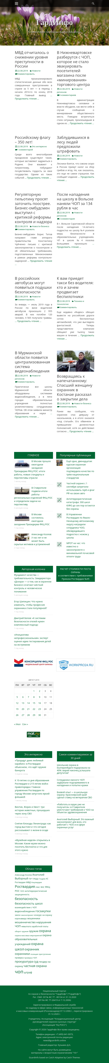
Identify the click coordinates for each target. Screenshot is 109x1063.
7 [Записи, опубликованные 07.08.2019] (28, 696)
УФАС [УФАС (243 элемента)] (38, 887)
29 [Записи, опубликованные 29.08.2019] (34, 715)
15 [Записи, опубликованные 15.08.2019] (34, 703)
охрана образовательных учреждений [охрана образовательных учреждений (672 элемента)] (33, 939)
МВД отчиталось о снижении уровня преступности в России (32, 59)
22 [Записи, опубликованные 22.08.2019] (34, 709)
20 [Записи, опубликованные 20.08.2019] (23, 709)
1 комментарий (25, 149)
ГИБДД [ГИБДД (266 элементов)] (35, 879)
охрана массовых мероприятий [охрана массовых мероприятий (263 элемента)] (28, 935)
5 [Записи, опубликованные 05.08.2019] (17, 696)
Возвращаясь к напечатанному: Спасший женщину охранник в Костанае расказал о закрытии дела (74, 388)
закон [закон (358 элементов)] (18, 915)
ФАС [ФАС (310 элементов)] (43, 887)
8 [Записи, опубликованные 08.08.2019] (34, 696)
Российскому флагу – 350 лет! (32, 140)
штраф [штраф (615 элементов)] (28, 972)
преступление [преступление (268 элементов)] (45, 954)
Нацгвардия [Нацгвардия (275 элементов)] (36, 882)
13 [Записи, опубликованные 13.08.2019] (23, 703)
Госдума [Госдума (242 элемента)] (42, 879)
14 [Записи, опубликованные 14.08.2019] (28, 703)
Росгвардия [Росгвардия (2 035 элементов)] (25, 886)
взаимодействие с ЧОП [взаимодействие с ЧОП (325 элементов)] (26, 907)
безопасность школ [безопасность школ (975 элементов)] (29, 903)
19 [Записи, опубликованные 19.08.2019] (17, 709)
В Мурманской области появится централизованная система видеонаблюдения (32, 362)
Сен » (25, 724)
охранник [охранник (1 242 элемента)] (32, 949)
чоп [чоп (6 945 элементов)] (19, 971)
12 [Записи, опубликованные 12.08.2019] (17, 703)
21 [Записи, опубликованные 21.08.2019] (28, 709)
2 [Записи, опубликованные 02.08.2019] (39, 690)
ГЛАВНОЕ (33, 455)
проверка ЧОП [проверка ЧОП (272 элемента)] (30, 958)
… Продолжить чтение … (80, 123)
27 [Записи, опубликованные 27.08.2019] (23, 715)
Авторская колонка (33, 569)
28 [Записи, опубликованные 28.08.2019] (28, 715)
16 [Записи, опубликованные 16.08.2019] (39, 703)
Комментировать (26, 73)
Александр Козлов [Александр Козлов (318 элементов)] (23, 875)
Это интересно (39, 146)
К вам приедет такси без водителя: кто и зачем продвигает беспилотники (75, 287)
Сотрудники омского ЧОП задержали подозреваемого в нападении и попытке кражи (73, 782)
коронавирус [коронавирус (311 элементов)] (21, 918)
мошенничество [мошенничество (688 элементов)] (25, 922)
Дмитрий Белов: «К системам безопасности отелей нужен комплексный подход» (30, 621)
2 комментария (67, 218)
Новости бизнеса (40, 226)
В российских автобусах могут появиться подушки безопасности (33, 285)
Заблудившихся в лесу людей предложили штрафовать (73, 144)
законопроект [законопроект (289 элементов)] (27, 915)
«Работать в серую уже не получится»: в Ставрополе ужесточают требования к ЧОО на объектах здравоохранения (75, 808)
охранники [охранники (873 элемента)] (22, 954)
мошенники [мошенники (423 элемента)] (33, 918)
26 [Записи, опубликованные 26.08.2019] (17, 715)
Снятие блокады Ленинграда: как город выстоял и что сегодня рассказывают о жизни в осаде (33, 827)
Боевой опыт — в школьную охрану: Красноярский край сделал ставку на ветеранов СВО (74, 795)
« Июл (17, 724)
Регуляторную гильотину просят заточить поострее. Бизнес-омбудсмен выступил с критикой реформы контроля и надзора (33, 208)
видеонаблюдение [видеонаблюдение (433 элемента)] (25, 911)
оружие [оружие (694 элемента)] (33, 931)
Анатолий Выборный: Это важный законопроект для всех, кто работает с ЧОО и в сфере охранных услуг (75, 823)
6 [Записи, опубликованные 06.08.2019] (22, 696)
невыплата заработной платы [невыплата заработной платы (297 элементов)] (34, 926)
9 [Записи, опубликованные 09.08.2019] (39, 696)
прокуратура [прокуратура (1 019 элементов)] (24, 961)
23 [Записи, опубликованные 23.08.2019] (39, 709)
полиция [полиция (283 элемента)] (34, 954)
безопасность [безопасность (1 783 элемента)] (26, 898)
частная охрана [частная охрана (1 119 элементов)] (35, 966)
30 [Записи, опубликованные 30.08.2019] (39, 715)
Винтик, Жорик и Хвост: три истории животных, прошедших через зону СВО (32, 810)
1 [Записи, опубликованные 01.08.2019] (34, 690)
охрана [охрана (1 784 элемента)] (45, 930)
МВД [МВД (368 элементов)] (28, 882)
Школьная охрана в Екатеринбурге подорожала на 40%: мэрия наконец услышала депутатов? (73, 768)
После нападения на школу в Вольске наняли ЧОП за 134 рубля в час (75, 201)
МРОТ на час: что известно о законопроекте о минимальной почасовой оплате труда (80, 550)
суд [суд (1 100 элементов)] (36, 961)
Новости (36, 70)
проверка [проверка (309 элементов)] (19, 957)
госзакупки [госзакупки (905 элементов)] (43, 911)
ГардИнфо (54, 22)
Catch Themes (73, 1057)
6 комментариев (67, 95)
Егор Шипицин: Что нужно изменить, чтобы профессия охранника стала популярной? (30, 605)
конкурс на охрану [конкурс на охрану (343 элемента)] (43, 915)
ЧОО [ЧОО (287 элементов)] (22, 891)
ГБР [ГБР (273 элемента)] (30, 879)
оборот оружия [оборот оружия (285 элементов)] (21, 931)
